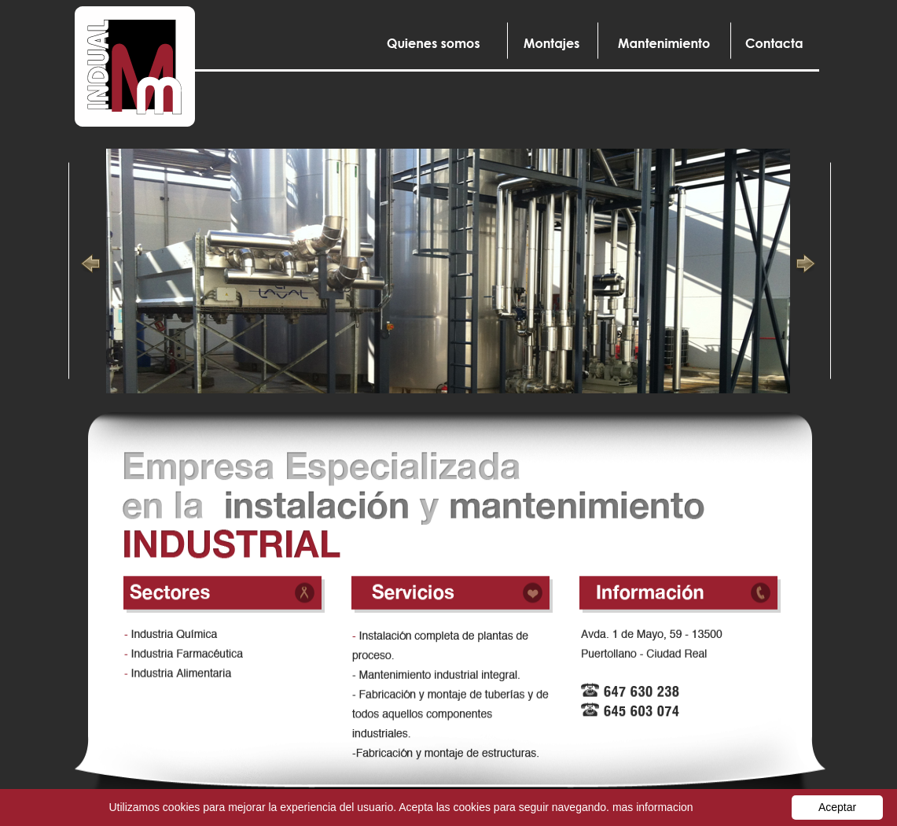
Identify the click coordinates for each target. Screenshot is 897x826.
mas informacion (652, 807)
